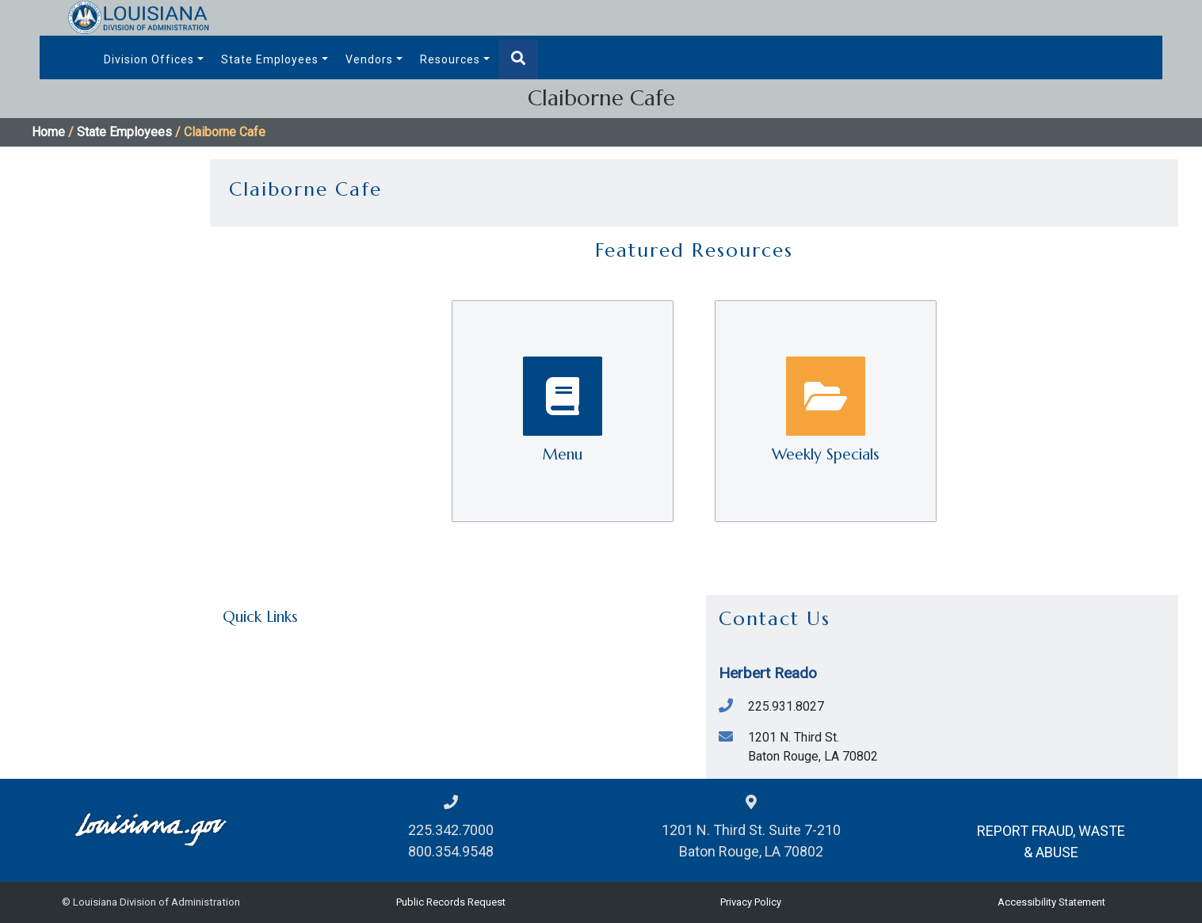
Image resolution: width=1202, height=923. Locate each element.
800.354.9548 (451, 851)
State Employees (270, 59)
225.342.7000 (451, 830)
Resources (450, 59)
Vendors (369, 59)
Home (48, 131)
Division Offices (149, 59)
